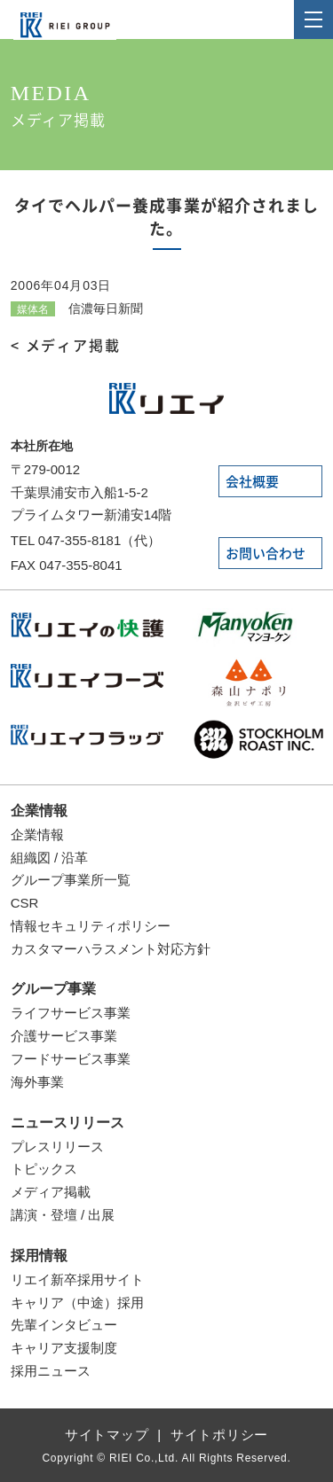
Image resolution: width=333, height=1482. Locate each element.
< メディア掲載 (66, 346)
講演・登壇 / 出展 (63, 1214)
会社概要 (252, 481)
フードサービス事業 (71, 1058)
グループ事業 (53, 988)
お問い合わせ (265, 553)
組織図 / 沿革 (50, 857)
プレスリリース (57, 1146)
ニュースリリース (67, 1122)
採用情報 (39, 1255)
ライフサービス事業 (71, 1012)
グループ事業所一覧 (71, 879)
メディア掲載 (51, 1191)
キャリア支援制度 (64, 1347)
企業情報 (39, 810)
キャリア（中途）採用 (77, 1302)
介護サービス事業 (64, 1035)
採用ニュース (51, 1370)
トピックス (44, 1168)
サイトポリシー (219, 1434)
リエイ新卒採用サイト (77, 1279)
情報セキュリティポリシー (90, 925)
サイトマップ (107, 1434)
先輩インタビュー (64, 1324)
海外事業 (37, 1081)
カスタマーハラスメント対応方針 (110, 948)
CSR (25, 902)
